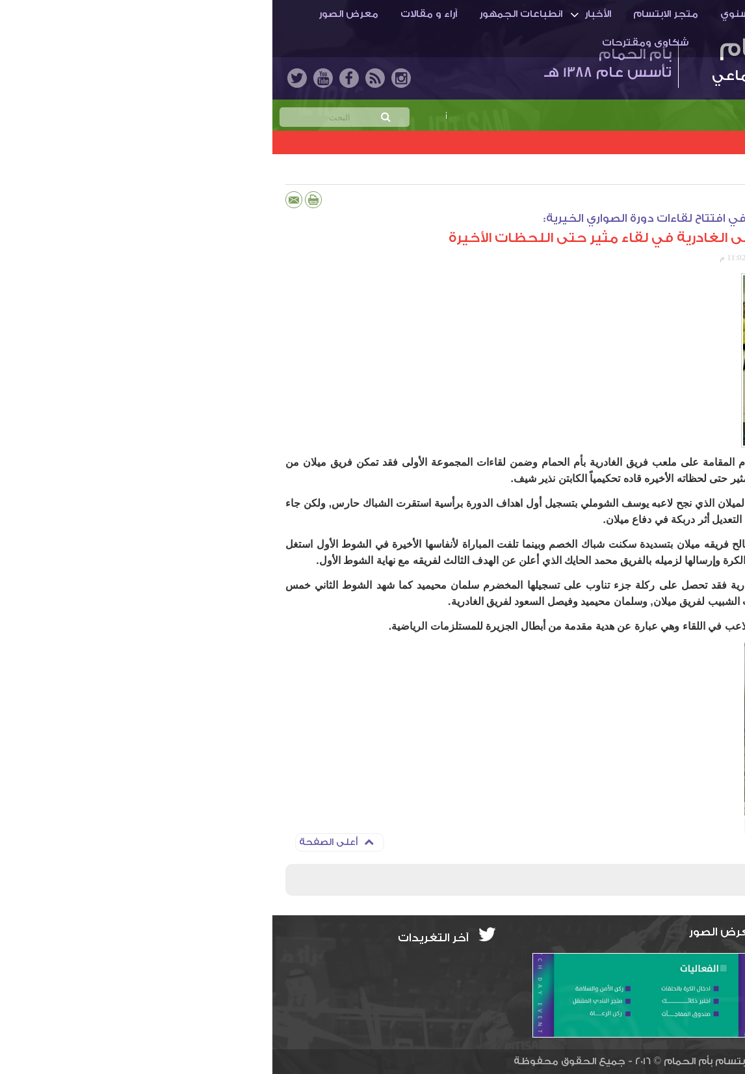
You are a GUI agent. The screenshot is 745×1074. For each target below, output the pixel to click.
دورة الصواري (594, 172)
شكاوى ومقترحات (373, 42)
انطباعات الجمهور (248, 14)
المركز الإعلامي (639, 257)
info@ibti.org (690, 958)
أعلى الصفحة (64, 842)
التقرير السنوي (482, 14)
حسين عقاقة (697, 257)
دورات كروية (661, 172)
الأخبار (325, 14)
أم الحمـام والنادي (657, 14)
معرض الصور (76, 14)
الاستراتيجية (566, 14)
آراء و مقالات (156, 14)
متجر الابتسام (393, 14)
